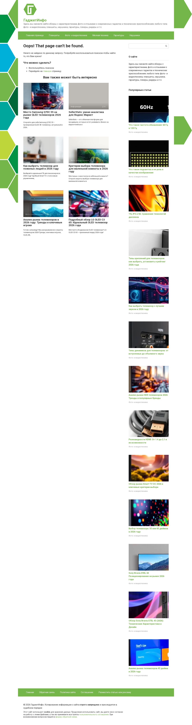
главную (47, 71)
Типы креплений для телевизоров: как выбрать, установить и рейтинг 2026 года (147, 261)
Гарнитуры (119, 35)
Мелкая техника (100, 35)
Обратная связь (47, 692)
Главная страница (34, 35)
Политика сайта (67, 692)
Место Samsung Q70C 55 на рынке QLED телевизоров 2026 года (42, 115)
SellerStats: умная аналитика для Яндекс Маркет (86, 113)
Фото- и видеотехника (76, 35)
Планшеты (54, 35)
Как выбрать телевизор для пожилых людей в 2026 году (41, 167)
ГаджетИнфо (35, 20)
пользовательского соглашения (94, 714)
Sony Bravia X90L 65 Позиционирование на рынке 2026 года (146, 576)
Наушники (134, 35)
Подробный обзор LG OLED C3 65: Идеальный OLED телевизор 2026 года (88, 222)
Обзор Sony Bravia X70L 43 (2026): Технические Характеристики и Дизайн (146, 623)
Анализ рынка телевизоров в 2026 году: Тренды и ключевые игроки (42, 222)
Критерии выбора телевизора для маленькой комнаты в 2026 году (88, 168)
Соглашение (87, 692)
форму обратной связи (66, 717)
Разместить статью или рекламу (115, 692)
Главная (30, 692)
